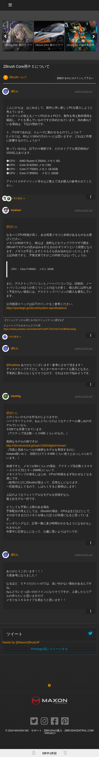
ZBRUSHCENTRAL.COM (79, 730)
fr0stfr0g (16, 396)
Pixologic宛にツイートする (49, 649)
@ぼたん (12, 226)
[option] (17, 36)
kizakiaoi (16, 210)
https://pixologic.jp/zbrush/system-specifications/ (36, 308)
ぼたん (14, 91)
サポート (36, 730)
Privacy (50, 733)
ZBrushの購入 (53, 730)
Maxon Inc (21, 730)
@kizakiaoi (13, 365)
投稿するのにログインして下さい (75, 78)
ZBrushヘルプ (18, 77)
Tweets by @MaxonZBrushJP (21, 642)
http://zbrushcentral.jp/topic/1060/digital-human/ (36, 445)
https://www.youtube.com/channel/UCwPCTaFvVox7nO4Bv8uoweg (39, 329)
